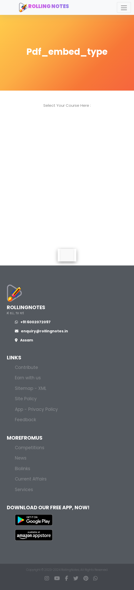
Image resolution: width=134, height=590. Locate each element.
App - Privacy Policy (36, 409)
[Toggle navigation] (124, 7)
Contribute (26, 367)
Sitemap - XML (30, 388)
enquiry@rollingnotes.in (41, 331)
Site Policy (26, 399)
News (20, 458)
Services (24, 490)
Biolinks (22, 469)
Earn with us (28, 378)
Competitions (29, 448)
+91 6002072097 (33, 322)
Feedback (25, 420)
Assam (24, 340)
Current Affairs (31, 479)
